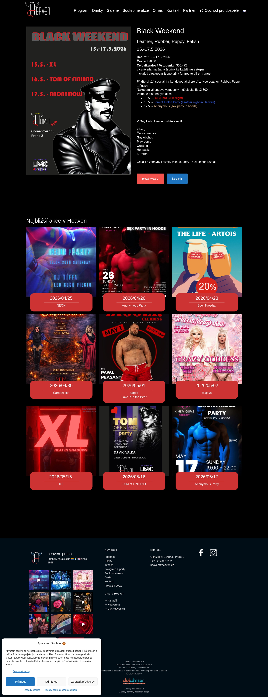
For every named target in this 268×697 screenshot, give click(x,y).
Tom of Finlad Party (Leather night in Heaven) (184, 102)
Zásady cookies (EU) (134, 689)
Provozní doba (113, 585)
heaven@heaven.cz (162, 564)
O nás (158, 10)
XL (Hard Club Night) (169, 98)
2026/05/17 (206, 476)
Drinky (97, 10)
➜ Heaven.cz (112, 604)
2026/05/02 (206, 385)
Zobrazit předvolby (83, 681)
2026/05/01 (134, 385)
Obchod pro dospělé (219, 10)
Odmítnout (51, 681)
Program (81, 10)
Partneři (189, 10)
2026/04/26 (134, 298)
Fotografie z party (115, 569)
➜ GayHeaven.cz (115, 608)
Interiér (109, 564)
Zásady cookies (32, 690)
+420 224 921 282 (161, 560)
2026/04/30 (61, 385)
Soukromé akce (136, 10)
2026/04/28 (206, 298)
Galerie (113, 10)
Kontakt (173, 10)
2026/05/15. (61, 476)
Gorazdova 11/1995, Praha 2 (167, 556)
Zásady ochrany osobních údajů (61, 690)
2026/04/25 (61, 298)
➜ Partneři (111, 600)
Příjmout (20, 681)
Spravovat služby (21, 671)
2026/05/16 (134, 476)
